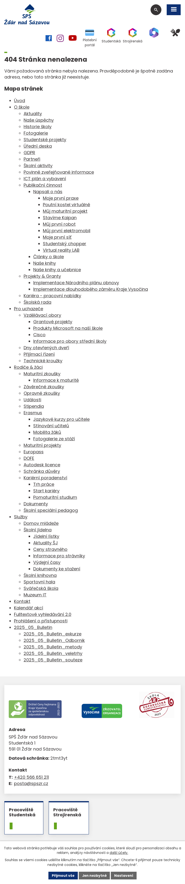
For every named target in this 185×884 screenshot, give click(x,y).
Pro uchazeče (28, 309)
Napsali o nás (47, 192)
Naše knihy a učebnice (57, 270)
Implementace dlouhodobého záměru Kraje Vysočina (90, 290)
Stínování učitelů (51, 426)
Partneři (32, 160)
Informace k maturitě (56, 381)
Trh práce (43, 485)
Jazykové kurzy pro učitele (61, 420)
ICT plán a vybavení (45, 179)
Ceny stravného (50, 550)
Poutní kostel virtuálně (66, 205)
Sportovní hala (39, 582)
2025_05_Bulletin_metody (53, 647)
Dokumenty (36, 504)
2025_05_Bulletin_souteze (53, 660)
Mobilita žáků (47, 433)
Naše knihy (44, 264)
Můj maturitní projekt (65, 212)
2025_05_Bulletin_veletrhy (53, 654)
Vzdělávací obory (42, 316)
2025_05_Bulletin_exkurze (52, 634)
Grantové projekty (52, 322)
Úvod (19, 101)
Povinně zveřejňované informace (59, 173)
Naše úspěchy (39, 121)
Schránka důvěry (42, 472)
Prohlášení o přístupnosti (40, 621)
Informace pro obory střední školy (69, 342)
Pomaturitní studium (55, 498)
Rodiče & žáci (28, 368)
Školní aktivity (38, 166)
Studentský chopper (64, 244)
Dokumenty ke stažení (56, 569)
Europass (34, 452)
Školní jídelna (38, 530)
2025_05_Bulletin (33, 628)
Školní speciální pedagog (51, 511)
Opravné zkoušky (42, 394)
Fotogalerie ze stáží (54, 439)
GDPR (29, 153)
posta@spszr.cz (31, 784)
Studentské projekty (45, 140)
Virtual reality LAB (61, 251)
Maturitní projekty (42, 446)
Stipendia (34, 407)
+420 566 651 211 (31, 778)
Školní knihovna (40, 576)
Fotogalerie (36, 134)
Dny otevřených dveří (46, 348)
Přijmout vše (62, 875)
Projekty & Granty (42, 277)
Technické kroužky (43, 361)
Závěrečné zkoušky (44, 387)
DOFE (29, 459)
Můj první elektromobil (66, 231)
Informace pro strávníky (59, 556)
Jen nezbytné (94, 875)
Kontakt (22, 602)
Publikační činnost (43, 186)
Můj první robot (59, 225)
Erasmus (33, 413)
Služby (20, 517)
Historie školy (38, 127)
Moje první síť (57, 238)
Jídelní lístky (46, 537)
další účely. (119, 852)
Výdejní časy (46, 563)
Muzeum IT (35, 595)
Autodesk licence (42, 465)
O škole (21, 108)
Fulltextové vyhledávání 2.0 (42, 615)
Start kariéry (46, 491)
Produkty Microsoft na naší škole (68, 329)
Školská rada (37, 303)
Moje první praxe (61, 199)
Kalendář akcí (28, 608)
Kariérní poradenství (45, 478)
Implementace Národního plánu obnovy (76, 283)
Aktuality (33, 114)
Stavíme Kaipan (60, 218)
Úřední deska (38, 147)
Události (32, 400)
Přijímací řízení (39, 355)
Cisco (39, 335)
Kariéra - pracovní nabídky (52, 296)
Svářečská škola (41, 589)
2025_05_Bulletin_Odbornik (54, 641)
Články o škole (48, 257)
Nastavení (124, 875)
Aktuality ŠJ (45, 543)
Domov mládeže (41, 524)
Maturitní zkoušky (42, 374)
